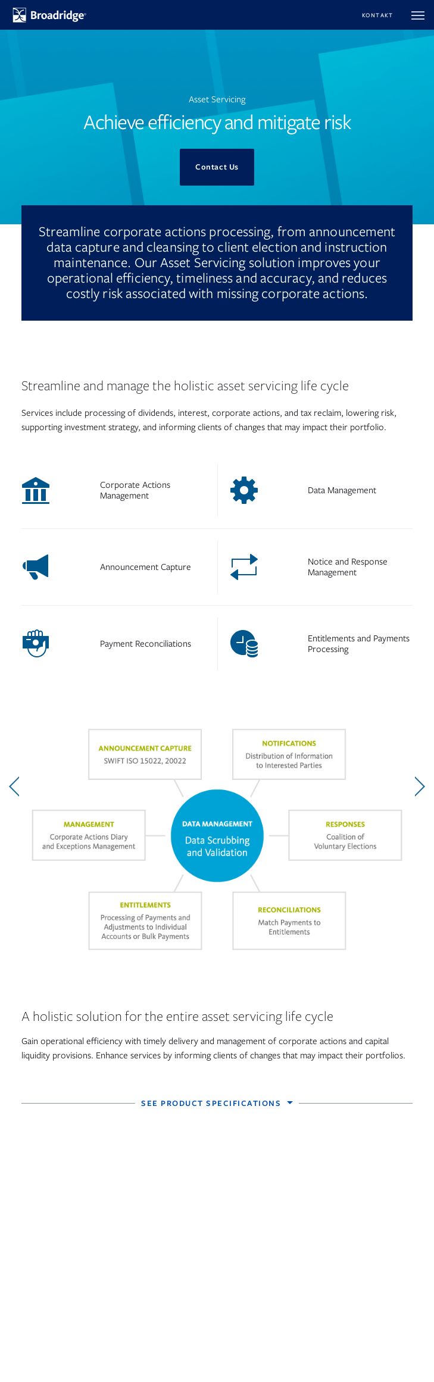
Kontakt (378, 15)
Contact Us (217, 167)
